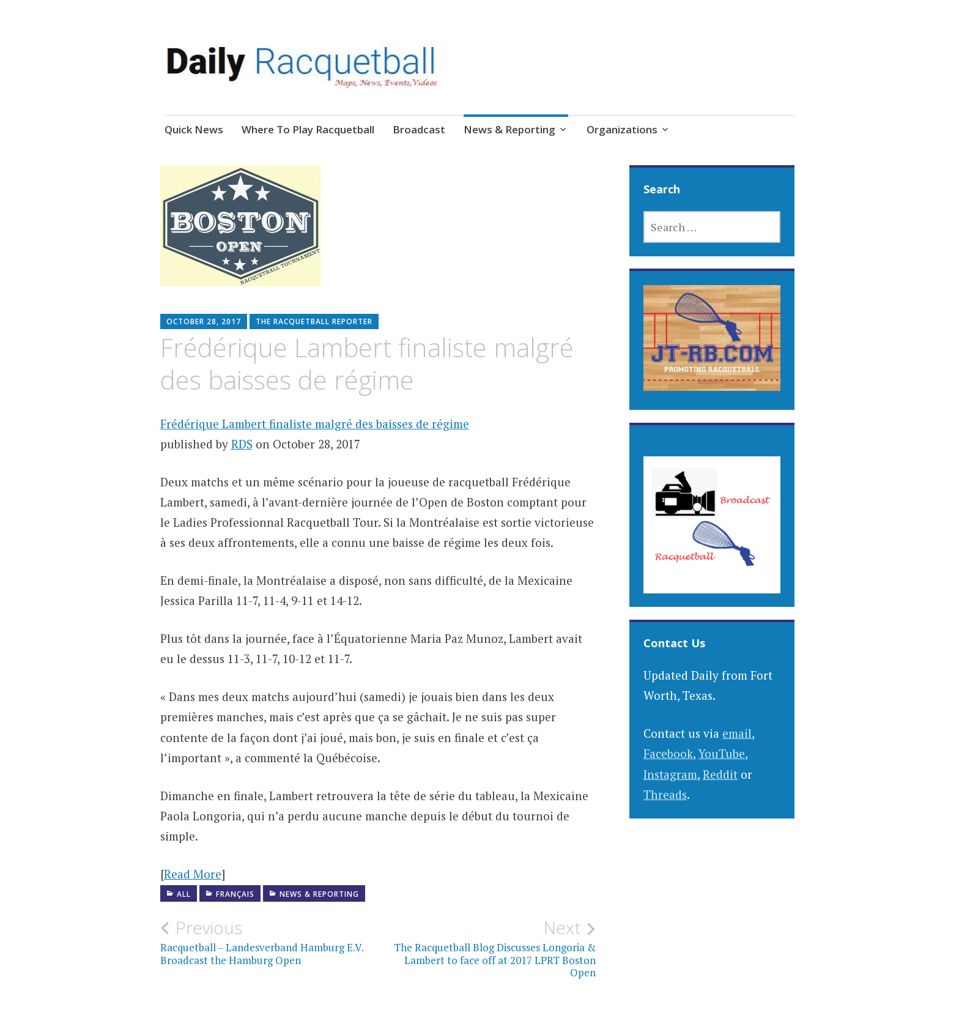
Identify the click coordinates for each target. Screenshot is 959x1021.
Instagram (670, 774)
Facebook (668, 753)
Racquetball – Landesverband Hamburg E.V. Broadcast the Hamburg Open (269, 942)
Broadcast (419, 129)
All (184, 894)
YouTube (721, 753)
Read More (192, 874)
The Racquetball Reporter (314, 321)
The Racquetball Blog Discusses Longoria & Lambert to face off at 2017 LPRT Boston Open (487, 948)
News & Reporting (509, 129)
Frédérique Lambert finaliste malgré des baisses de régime (314, 423)
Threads (665, 794)
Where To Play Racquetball (308, 129)
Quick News (194, 129)
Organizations (622, 129)
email (737, 733)
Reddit (720, 774)
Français (235, 894)
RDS (242, 443)
